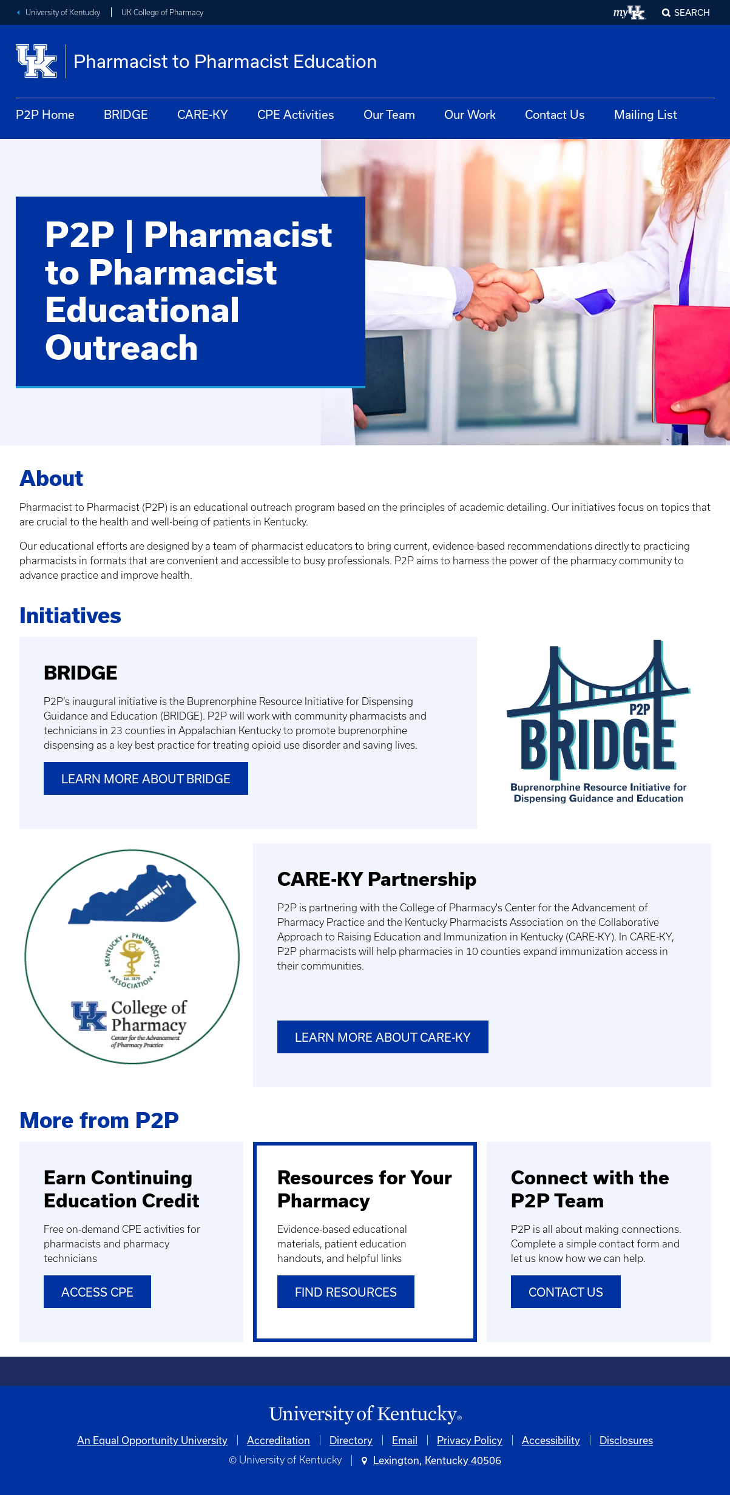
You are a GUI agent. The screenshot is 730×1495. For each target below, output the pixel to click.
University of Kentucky (62, 12)
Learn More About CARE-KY (383, 1037)
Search (692, 12)
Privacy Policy (469, 1440)
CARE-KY (202, 114)
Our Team (389, 114)
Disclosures (626, 1440)
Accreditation (278, 1440)
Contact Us (555, 114)
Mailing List (645, 114)
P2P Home (45, 114)
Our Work (470, 114)
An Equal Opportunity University (152, 1440)
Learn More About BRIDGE (146, 779)
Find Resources (346, 1292)
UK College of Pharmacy (162, 12)
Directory (351, 1440)
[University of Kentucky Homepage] (365, 1415)
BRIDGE (126, 114)
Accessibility (551, 1440)
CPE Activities (295, 114)
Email (404, 1440)
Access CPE (97, 1292)
